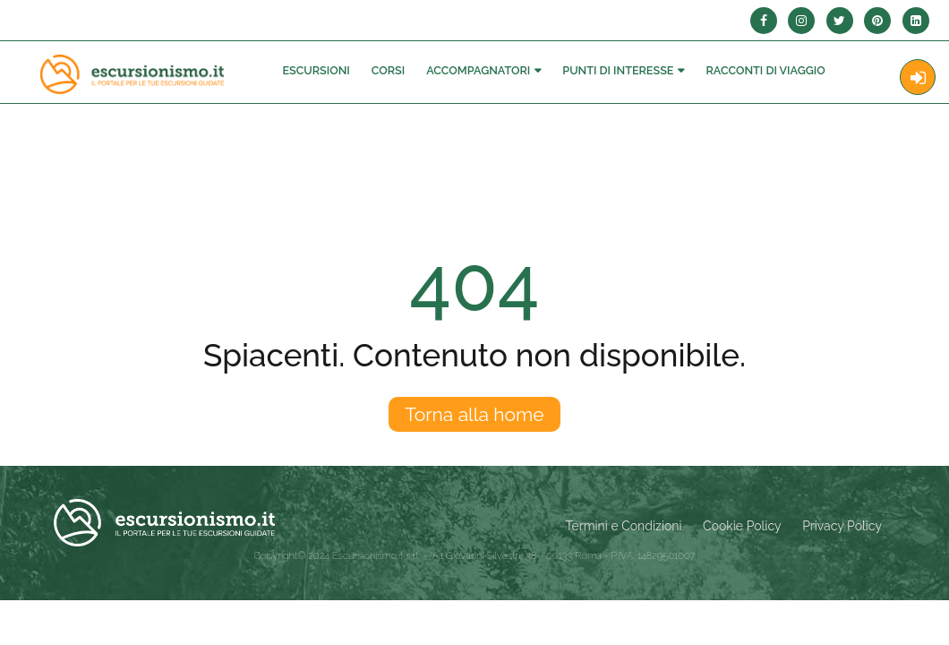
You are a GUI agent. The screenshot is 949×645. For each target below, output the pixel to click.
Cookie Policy (742, 526)
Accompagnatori (478, 70)
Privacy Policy (842, 526)
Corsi (388, 70)
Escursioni (315, 70)
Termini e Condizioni (624, 526)
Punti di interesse (617, 70)
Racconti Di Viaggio (765, 70)
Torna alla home (474, 414)
